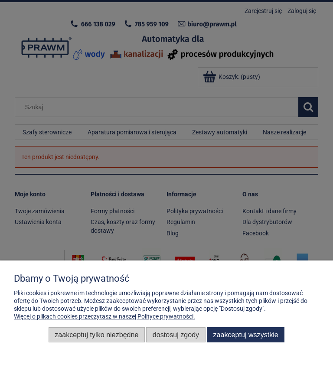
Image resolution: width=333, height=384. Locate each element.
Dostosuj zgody (176, 334)
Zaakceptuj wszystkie (245, 334)
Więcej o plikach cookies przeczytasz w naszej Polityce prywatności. (104, 316)
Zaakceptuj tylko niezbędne (96, 334)
